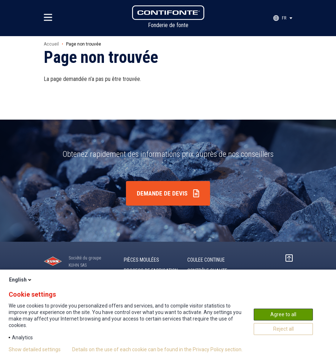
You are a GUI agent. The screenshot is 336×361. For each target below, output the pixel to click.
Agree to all (283, 314)
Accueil (51, 44)
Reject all (283, 329)
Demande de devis (162, 193)
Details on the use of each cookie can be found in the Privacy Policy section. (157, 349)
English (20, 280)
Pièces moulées (141, 260)
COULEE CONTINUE (206, 260)
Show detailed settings (35, 349)
